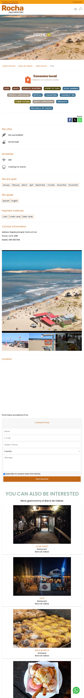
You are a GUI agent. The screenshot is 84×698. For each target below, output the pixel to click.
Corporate (77, 2)
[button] (80, 9)
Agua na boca (42, 650)
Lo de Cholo (42, 546)
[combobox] (42, 451)
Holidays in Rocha (10, 2)
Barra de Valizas (26, 66)
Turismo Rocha (8, 66)
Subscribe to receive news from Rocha (21, 473)
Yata (42, 598)
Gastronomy (41, 66)
